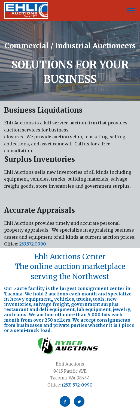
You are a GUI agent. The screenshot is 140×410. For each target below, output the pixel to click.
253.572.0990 (32, 244)
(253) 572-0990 (77, 385)
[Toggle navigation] (131, 10)
